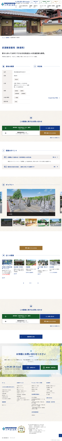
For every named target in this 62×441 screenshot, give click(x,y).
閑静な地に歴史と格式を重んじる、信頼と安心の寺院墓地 (19, 270)
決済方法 (33, 391)
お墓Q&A (33, 415)
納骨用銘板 (19, 396)
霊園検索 (31, 6)
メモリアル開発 (49, 391)
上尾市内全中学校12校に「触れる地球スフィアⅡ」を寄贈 (38, 405)
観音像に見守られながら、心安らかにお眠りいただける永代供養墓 (7, 273)
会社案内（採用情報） (51, 6)
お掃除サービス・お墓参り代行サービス (23, 400)
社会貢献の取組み (35, 394)
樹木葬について (5, 395)
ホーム (16, 6)
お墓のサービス (36, 6)
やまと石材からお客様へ (6, 398)
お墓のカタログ (20, 385)
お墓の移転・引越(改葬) (21, 394)
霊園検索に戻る (31, 336)
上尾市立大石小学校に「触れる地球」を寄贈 (38, 402)
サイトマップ (12, 437)
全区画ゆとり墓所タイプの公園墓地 (43, 271)
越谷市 (3, 277)
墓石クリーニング (20, 387)
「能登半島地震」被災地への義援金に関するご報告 (38, 408)
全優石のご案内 (34, 389)
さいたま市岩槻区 (53, 272)
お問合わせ (31, 367)
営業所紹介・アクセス (50, 392)
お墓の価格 (4, 393)
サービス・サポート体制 (37, 382)
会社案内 (48, 382)
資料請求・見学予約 (45, 2)
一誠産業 (48, 389)
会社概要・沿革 (49, 387)
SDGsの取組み (34, 397)
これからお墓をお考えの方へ (23, 6)
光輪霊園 (28, 267)
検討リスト (56, 2)
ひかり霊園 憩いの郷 (42, 267)
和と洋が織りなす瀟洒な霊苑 (54, 270)
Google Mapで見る (53, 98)
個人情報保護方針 (5, 437)
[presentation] (23, 283)
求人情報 (48, 394)
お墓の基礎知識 (58, 6)
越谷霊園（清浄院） (19, 267)
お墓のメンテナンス (20, 392)
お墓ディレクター (35, 387)
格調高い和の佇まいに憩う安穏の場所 (31, 270)
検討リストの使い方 (54, 137)
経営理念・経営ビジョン (50, 385)
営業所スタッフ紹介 (35, 385)
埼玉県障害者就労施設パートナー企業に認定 (38, 400)
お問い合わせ (34, 2)
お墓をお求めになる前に (6, 389)
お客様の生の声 (5, 396)
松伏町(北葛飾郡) (29, 272)
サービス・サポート (43, 6)
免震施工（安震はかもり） (22, 391)
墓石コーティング (20, 389)
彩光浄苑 (52, 267)
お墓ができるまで (5, 391)
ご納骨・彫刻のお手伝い (21, 398)
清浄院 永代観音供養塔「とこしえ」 (7, 267)
